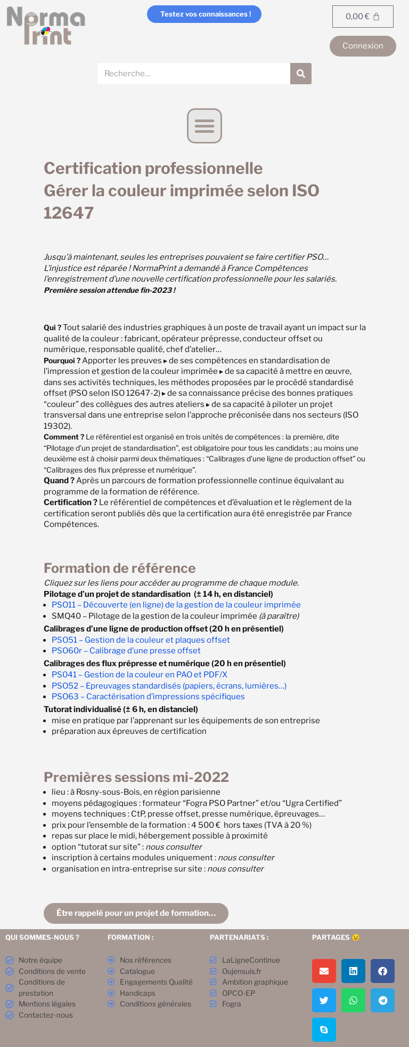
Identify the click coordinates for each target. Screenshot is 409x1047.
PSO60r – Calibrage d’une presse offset (126, 651)
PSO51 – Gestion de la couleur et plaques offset (141, 640)
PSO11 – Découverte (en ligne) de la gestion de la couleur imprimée (176, 605)
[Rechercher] (301, 73)
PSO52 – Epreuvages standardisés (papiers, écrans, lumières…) (169, 686)
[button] (204, 125)
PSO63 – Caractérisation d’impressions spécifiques (148, 696)
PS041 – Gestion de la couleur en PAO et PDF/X (139, 675)
